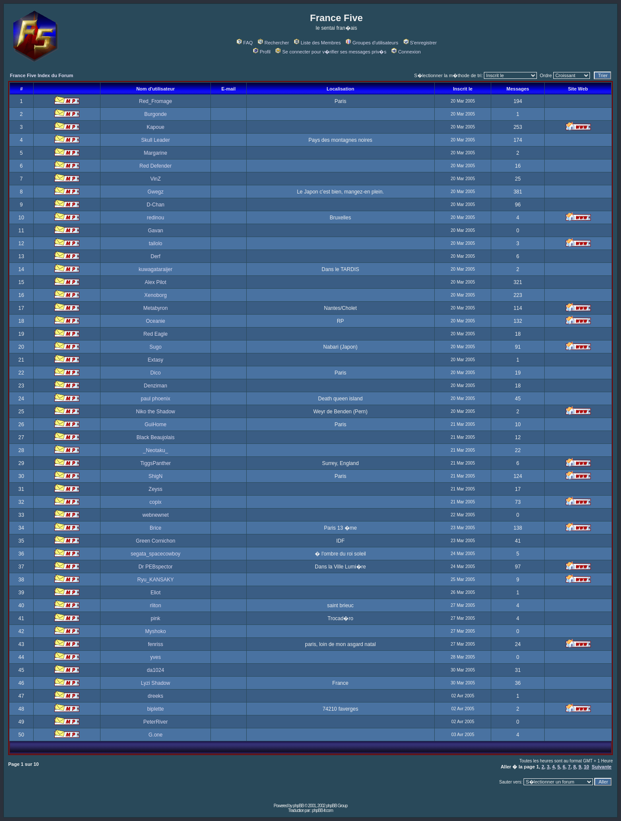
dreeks (155, 696)
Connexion (406, 51)
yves (155, 657)
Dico (156, 373)
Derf (155, 256)
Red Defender (155, 166)
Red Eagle (156, 334)
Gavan (155, 231)
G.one (155, 735)
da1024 (155, 670)
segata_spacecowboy (155, 554)
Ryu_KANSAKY (155, 580)
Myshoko (155, 631)
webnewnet (155, 515)
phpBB (298, 805)
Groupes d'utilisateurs (372, 42)
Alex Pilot (155, 282)
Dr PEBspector (155, 567)
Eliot (155, 593)
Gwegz (155, 192)
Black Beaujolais (156, 437)
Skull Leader (155, 140)
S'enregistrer (420, 42)
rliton (155, 605)
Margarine (155, 153)
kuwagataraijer (155, 269)
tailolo (155, 243)
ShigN (155, 476)
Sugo (156, 347)
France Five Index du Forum (41, 75)
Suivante (602, 766)
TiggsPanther (155, 463)
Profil (261, 51)
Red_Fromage (155, 101)
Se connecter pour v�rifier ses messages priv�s (331, 51)
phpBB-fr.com (322, 810)
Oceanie (155, 321)
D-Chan (155, 205)
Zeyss (156, 489)
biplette (155, 709)
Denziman (155, 386)
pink (155, 618)
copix (156, 502)
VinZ (155, 179)
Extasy (155, 360)
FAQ (245, 42)
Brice (155, 528)
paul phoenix (155, 399)
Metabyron (155, 308)
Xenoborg (155, 295)
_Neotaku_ (155, 450)
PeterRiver (155, 722)
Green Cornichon (155, 541)
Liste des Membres (317, 42)
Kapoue (155, 127)
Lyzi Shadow (155, 683)
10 (586, 766)
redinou (155, 218)
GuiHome (155, 424)
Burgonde (155, 114)
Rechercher (273, 42)
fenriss (155, 644)
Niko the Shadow (155, 412)
